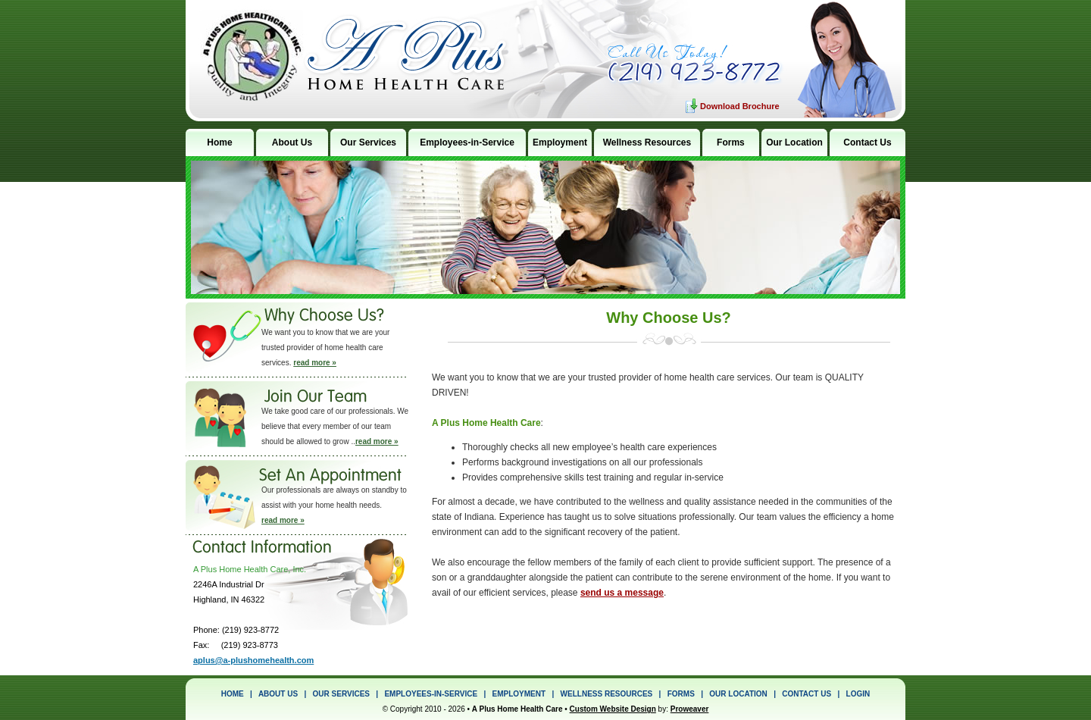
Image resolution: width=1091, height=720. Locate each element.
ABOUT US (278, 694)
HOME (232, 694)
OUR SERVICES (341, 694)
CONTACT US (806, 694)
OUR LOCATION (738, 694)
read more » (314, 362)
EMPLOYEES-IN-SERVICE (430, 694)
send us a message (622, 592)
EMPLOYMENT (519, 694)
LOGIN (858, 694)
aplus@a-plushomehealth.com (253, 660)
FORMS (681, 694)
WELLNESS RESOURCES (607, 694)
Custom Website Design (613, 709)
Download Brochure (740, 106)
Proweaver (690, 709)
